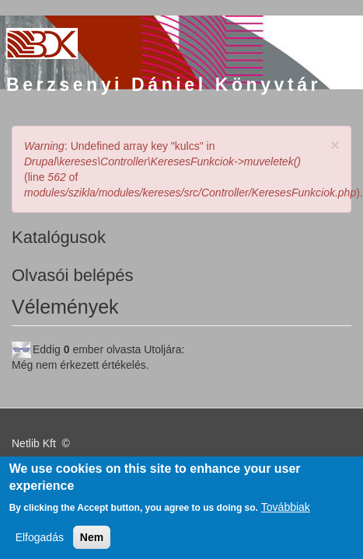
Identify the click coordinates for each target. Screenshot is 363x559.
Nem (91, 542)
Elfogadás (40, 542)
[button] (335, 145)
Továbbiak (285, 512)
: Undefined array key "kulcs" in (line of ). (173, 169)
